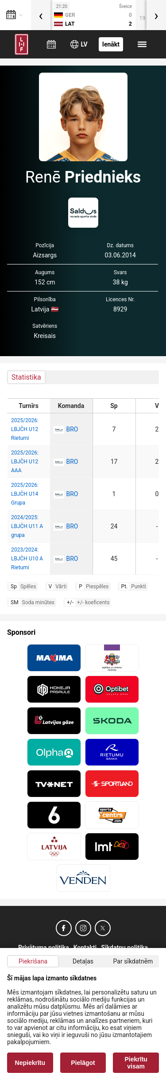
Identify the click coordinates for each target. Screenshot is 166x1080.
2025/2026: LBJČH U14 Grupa (25, 494)
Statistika (26, 377)
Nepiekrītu (30, 1062)
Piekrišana (33, 961)
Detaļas (83, 961)
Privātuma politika (43, 947)
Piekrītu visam (136, 1063)
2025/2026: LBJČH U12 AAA (25, 462)
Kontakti (85, 947)
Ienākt (111, 44)
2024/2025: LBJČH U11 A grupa (27, 526)
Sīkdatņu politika (124, 947)
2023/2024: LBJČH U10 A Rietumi (27, 559)
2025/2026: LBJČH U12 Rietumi (25, 429)
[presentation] (40, 15)
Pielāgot (83, 1062)
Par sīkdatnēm (133, 961)
